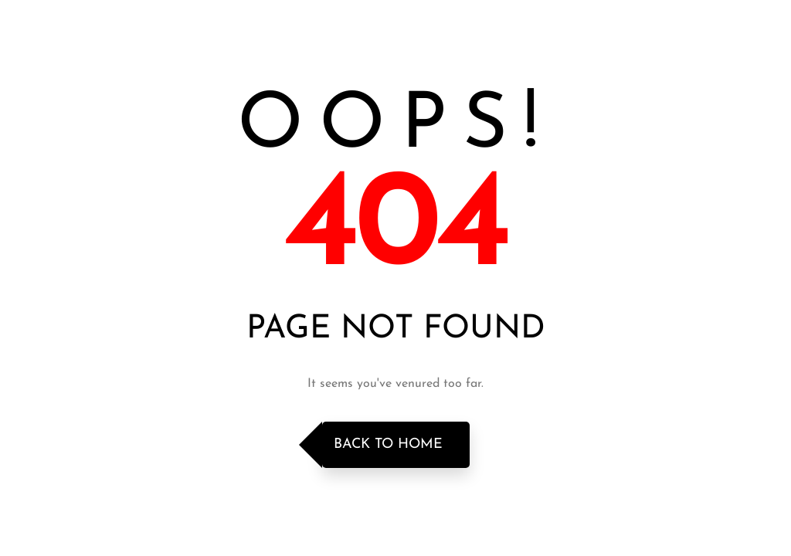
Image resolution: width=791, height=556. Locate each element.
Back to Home (388, 444)
